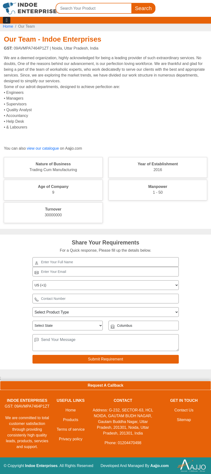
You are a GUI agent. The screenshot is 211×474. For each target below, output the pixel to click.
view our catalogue (43, 148)
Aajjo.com (159, 466)
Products (70, 420)
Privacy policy (71, 439)
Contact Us (183, 410)
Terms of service (70, 429)
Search (143, 8)
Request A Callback (105, 385)
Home (8, 26)
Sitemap (184, 420)
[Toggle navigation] (6, 20)
